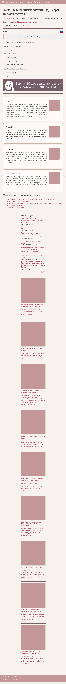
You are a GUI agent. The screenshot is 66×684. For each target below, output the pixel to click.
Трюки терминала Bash (15, 207)
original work (26, 28)
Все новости (25, 274)
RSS (43, 274)
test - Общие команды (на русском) (26, 25)
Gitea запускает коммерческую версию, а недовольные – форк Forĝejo (31, 201)
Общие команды (42, 2)
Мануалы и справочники (19, 2)
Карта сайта (13, 678)
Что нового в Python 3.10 (15, 209)
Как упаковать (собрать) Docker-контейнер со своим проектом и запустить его (34, 205)
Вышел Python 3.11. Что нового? (18, 203)
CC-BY (19, 28)
